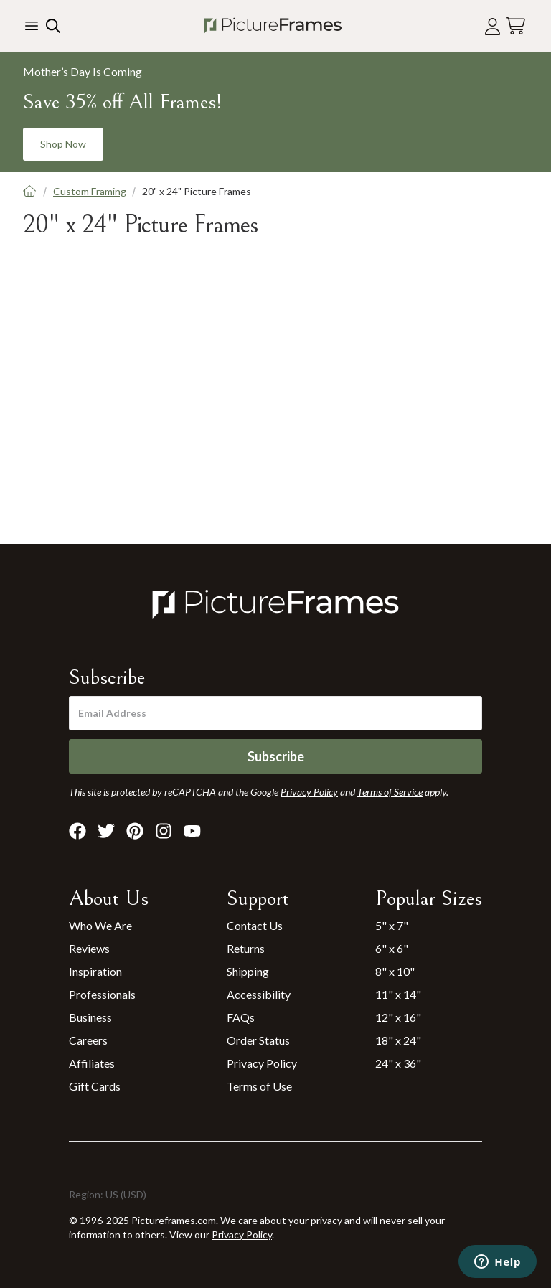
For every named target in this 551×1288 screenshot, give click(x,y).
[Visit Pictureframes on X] (106, 831)
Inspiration (95, 971)
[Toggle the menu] (31, 25)
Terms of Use (259, 1086)
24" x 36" (398, 1063)
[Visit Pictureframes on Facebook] (77, 831)
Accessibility (259, 994)
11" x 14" (398, 994)
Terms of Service (390, 792)
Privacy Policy (262, 1063)
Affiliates (92, 1063)
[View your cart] (515, 26)
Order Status (258, 1040)
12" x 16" (398, 1017)
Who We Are (100, 925)
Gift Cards (95, 1086)
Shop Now (63, 144)
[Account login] (492, 26)
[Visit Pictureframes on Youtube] (192, 831)
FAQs (241, 1017)
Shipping (248, 971)
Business (90, 1017)
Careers (88, 1040)
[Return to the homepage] (272, 26)
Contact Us (255, 925)
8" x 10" (395, 971)
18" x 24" (398, 1040)
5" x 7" (391, 925)
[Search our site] (51, 26)
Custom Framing (89, 191)
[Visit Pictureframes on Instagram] (163, 831)
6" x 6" (391, 948)
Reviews (89, 948)
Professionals (102, 994)
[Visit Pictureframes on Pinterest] (134, 831)
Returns (246, 948)
